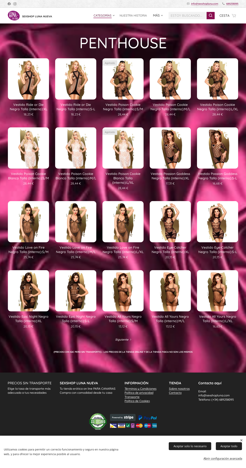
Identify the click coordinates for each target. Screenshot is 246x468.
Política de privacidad (139, 392)
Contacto (175, 392)
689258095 (232, 3)
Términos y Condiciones (140, 388)
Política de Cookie (137, 401)
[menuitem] (100, 15)
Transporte (132, 397)
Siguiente (121, 339)
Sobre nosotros (179, 388)
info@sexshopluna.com (204, 3)
